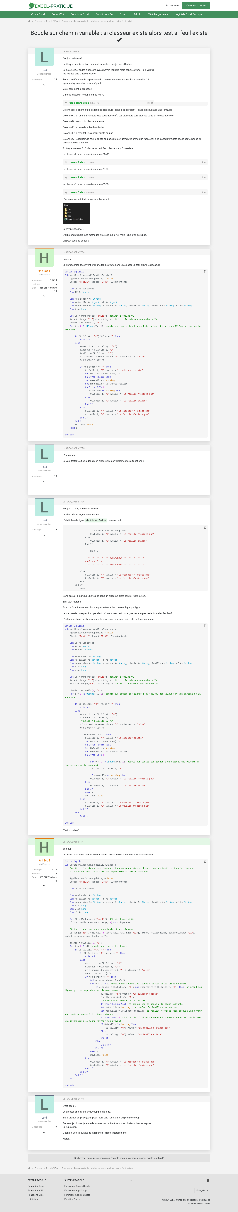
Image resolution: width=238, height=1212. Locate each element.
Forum (123, 14)
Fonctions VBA (104, 14)
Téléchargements (158, 14)
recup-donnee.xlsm (79, 102)
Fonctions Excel (80, 14)
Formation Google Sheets (77, 1186)
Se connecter (172, 5)
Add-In (137, 14)
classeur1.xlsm (77, 162)
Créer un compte (196, 5)
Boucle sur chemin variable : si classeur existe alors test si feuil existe (97, 21)
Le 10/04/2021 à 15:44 (74, 842)
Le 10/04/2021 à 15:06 (74, 501)
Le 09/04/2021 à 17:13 (74, 51)
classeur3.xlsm (77, 192)
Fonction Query (72, 1199)
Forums (38, 21)
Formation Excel (36, 1186)
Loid (44, 70)
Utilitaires (33, 1199)
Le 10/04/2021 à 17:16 (74, 1099)
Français (200, 1190)
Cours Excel (38, 14)
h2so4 (44, 271)
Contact (206, 1203)
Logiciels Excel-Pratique (188, 14)
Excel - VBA (52, 21)
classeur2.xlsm (77, 177)
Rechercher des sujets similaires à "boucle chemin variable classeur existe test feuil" (119, 1158)
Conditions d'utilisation (187, 1200)
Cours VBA (58, 14)
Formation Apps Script (75, 1190)
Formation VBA (35, 1190)
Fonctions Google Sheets (77, 1195)
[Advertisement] (182, 78)
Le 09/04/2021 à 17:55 (74, 448)
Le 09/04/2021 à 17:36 (74, 252)
